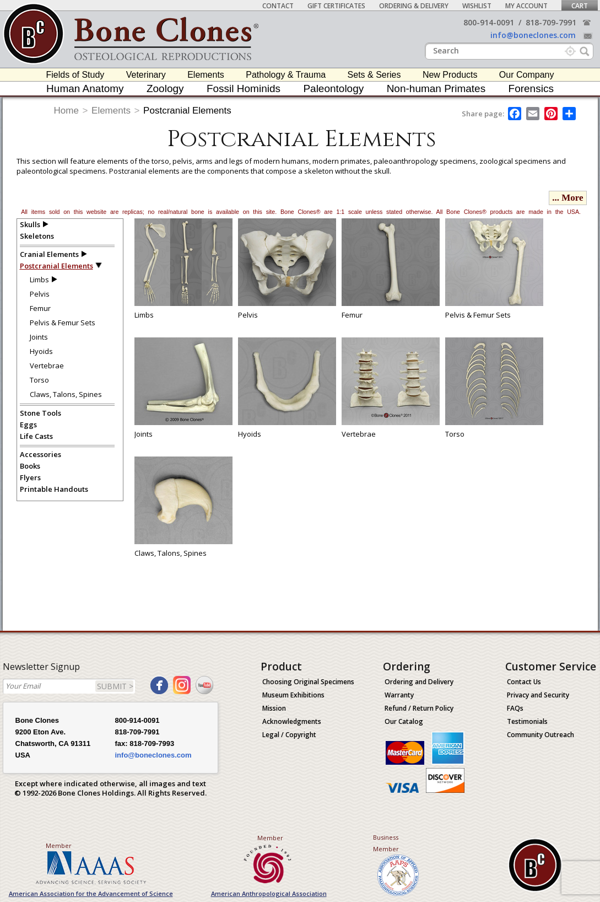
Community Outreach (540, 734)
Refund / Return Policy (419, 708)
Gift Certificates (336, 5)
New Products (450, 74)
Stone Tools (40, 413)
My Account (526, 5)
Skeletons (37, 236)
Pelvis (40, 294)
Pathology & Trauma (286, 74)
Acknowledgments (291, 721)
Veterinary (146, 74)
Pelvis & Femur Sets (62, 322)
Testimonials (527, 721)
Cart (579, 5)
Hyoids (41, 351)
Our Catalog (404, 721)
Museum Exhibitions (293, 695)
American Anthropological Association (269, 893)
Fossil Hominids (243, 88)
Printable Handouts (54, 489)
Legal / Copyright (289, 734)
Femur (40, 308)
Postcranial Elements (187, 110)
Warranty (399, 695)
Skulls (30, 224)
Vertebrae (47, 366)
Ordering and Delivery (419, 681)
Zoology (165, 88)
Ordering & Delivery (413, 5)
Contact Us (524, 681)
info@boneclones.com (533, 35)
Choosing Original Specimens (308, 681)
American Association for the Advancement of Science (91, 893)
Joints (39, 337)
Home (66, 110)
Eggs (28, 424)
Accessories (40, 454)
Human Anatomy (84, 88)
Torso (39, 380)
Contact (278, 5)
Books (30, 466)
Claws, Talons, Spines (66, 394)
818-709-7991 (551, 22)
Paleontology (333, 88)
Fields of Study (75, 74)
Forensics (531, 88)
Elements (205, 74)
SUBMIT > (115, 686)
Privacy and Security (538, 695)
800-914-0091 (488, 22)
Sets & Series (374, 74)
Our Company (526, 74)
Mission (274, 708)
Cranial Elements (49, 254)
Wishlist (476, 5)
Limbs (39, 279)
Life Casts (36, 436)
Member (59, 845)
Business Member (386, 843)
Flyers (30, 477)
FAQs (515, 708)
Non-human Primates (436, 88)
